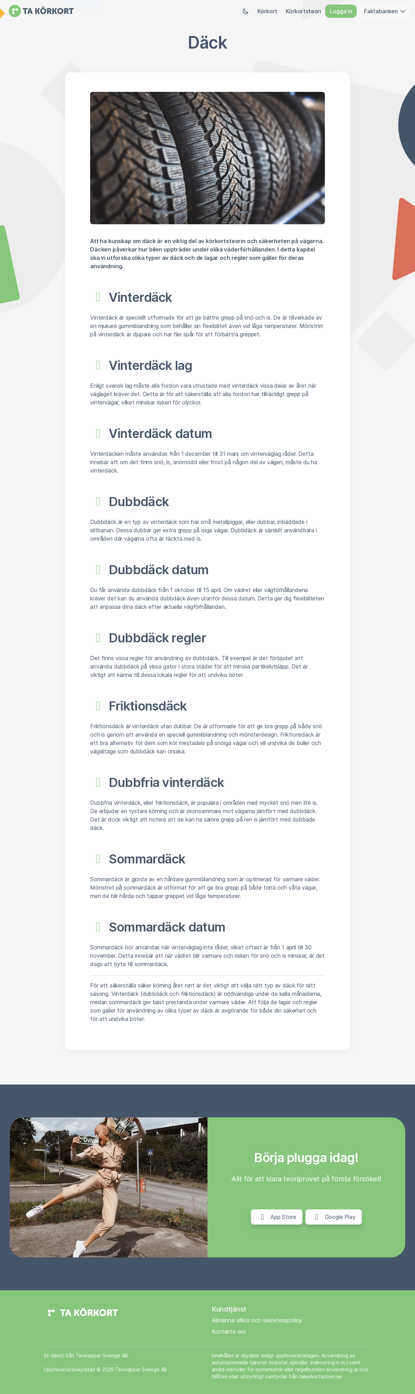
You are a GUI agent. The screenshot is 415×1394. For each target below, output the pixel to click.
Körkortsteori (303, 11)
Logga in (341, 11)
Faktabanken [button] (385, 11)
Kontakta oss (229, 1331)
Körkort (267, 11)
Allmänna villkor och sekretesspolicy (257, 1320)
